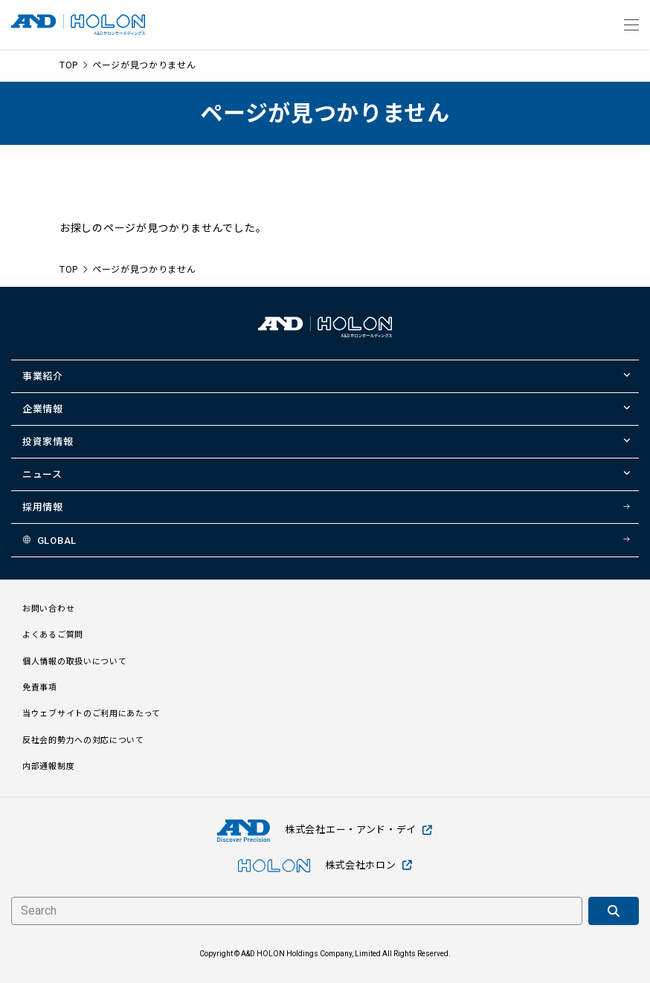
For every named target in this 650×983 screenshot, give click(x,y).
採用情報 (42, 507)
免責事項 (39, 687)
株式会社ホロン (325, 865)
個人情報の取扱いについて (74, 661)
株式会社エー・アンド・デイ (325, 830)
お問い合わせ (48, 609)
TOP (68, 65)
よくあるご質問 (52, 635)
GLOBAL (57, 540)
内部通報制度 (48, 766)
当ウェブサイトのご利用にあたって (91, 713)
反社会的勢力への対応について (83, 740)
